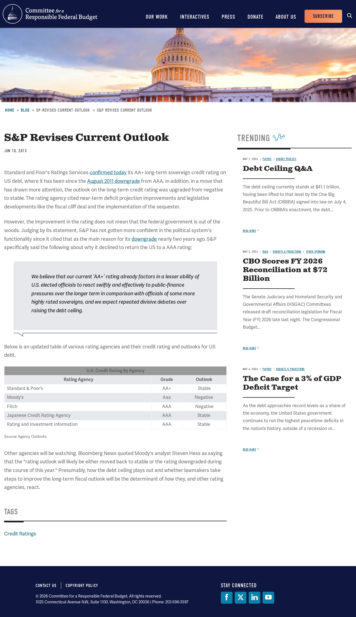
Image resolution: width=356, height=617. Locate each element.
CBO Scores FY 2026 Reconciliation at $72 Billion (285, 270)
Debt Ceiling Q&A (277, 169)
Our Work (157, 17)
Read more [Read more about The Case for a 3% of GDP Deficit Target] (249, 449)
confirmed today (108, 172)
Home (9, 110)
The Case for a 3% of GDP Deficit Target (292, 383)
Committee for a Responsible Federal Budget (50, 14)
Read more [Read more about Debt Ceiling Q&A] (249, 231)
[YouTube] (268, 598)
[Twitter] (240, 598)
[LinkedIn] (254, 598)
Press (228, 17)
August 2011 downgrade (113, 181)
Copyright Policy (82, 585)
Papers (267, 159)
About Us (286, 17)
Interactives (194, 17)
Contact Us (46, 585)
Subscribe (323, 16)
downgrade (144, 239)
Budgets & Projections (287, 252)
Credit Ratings (20, 534)
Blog (25, 110)
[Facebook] (227, 598)
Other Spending (315, 252)
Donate (255, 17)
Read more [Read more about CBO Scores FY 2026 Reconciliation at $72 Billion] (249, 348)
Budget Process (286, 159)
